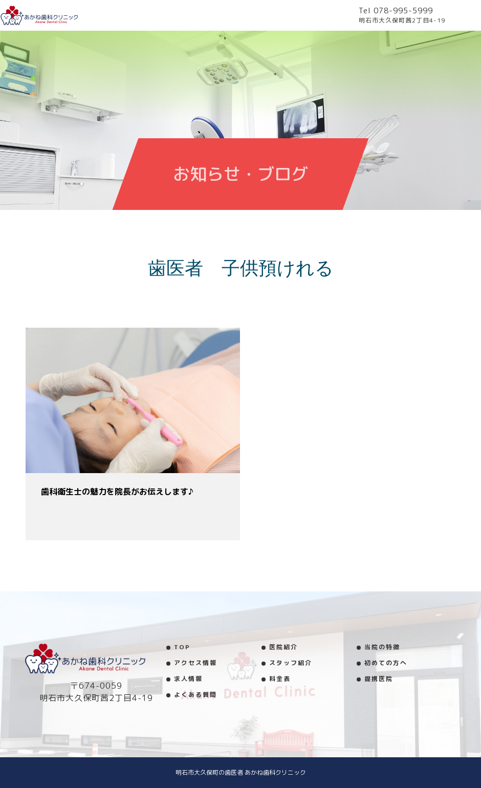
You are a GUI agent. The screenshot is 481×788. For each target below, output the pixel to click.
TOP (182, 647)
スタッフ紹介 (290, 662)
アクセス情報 (195, 662)
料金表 (280, 678)
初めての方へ (385, 662)
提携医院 (378, 678)
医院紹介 (283, 647)
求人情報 (188, 678)
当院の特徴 (382, 647)
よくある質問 (195, 694)
